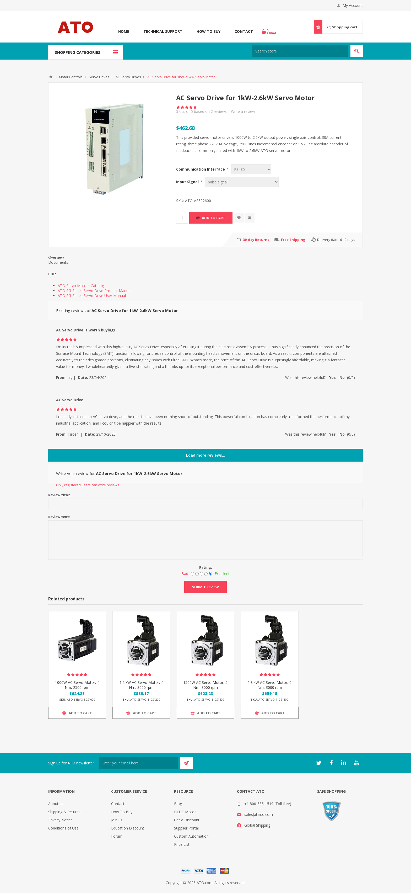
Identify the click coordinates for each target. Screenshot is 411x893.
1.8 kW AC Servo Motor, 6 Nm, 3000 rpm (269, 685)
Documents (58, 262)
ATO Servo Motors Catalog (81, 285)
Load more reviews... (205, 455)
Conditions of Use (63, 828)
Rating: (205, 567)
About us (55, 803)
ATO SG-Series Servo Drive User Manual (92, 295)
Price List (182, 844)
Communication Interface (201, 169)
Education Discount (127, 828)
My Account (353, 5)
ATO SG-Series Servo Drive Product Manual (94, 290)
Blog (178, 803)
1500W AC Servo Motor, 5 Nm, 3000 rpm (205, 685)
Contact (244, 31)
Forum (116, 836)
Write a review (243, 111)
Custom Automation (191, 836)
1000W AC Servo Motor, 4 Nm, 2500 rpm (77, 685)
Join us (116, 819)
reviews (219, 111)
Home (123, 31)
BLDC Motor (185, 811)
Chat (270, 30)
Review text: (59, 516)
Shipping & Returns (64, 811)
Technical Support (162, 31)
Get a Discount (186, 819)
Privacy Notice (60, 819)
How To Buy (208, 31)
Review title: (59, 495)
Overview (56, 257)
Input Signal (188, 181)
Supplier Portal (186, 828)
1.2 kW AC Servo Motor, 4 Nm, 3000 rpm (141, 685)
